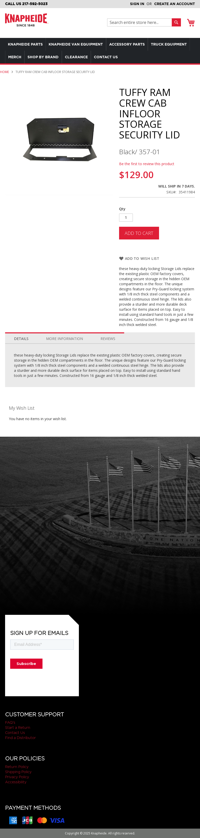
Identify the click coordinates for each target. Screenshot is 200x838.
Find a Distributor (20, 738)
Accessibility (15, 782)
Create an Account (174, 4)
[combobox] (141, 22)
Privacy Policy (17, 777)
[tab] (21, 337)
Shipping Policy (18, 772)
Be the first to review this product (146, 163)
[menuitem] (26, 44)
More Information (64, 338)
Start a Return (17, 728)
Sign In (137, 4)
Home (4, 72)
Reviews (108, 338)
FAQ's (10, 722)
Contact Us (15, 733)
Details (21, 338)
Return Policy (16, 767)
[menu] (100, 50)
